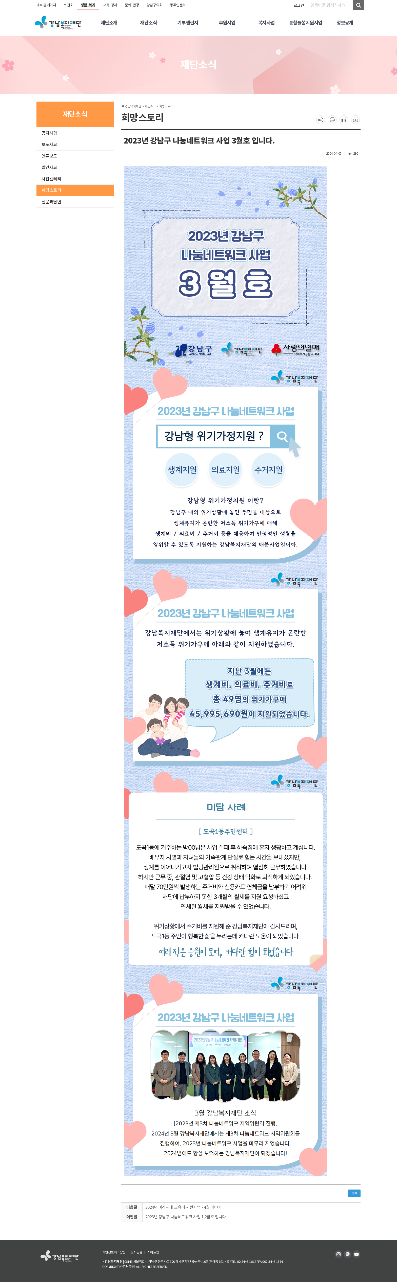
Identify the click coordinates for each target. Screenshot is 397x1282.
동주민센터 (178, 5)
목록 (354, 1193)
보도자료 (49, 144)
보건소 (68, 5)
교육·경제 (110, 5)
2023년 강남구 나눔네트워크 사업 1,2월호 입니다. (186, 1216)
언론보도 (49, 156)
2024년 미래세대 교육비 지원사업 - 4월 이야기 (183, 1207)
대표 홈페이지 (46, 5)
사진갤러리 (51, 179)
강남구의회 (155, 5)
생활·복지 (88, 5)
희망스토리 (51, 190)
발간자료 (49, 167)
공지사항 (49, 133)
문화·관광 (132, 5)
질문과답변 (51, 202)
